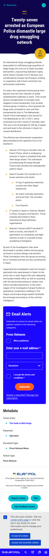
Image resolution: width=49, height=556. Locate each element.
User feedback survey (24, 506)
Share (44, 5)
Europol (11, 552)
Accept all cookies (19, 536)
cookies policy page (19, 520)
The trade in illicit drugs (20, 423)
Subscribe (24, 386)
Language (39, 552)
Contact (32, 552)
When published (21, 341)
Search (25, 552)
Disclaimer (13, 365)
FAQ (36, 498)
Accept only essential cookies (25, 543)
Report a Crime (18, 498)
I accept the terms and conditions (24, 376)
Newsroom (11, 5)
